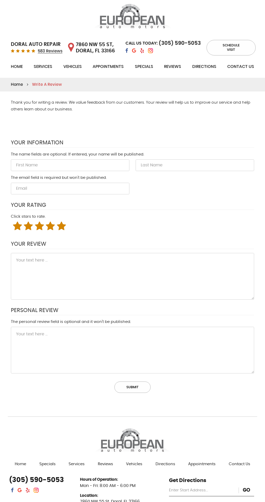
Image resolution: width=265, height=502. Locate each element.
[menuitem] (17, 67)
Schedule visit (231, 47)
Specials (144, 66)
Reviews (172, 66)
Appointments (108, 66)
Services (43, 66)
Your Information (37, 142)
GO (246, 490)
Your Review (28, 244)
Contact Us (240, 66)
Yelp (142, 50)
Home (17, 66)
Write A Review (47, 84)
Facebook (126, 50)
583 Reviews (50, 51)
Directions (204, 66)
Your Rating (28, 205)
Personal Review (34, 310)
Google (134, 50)
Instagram (150, 50)
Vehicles (72, 66)
